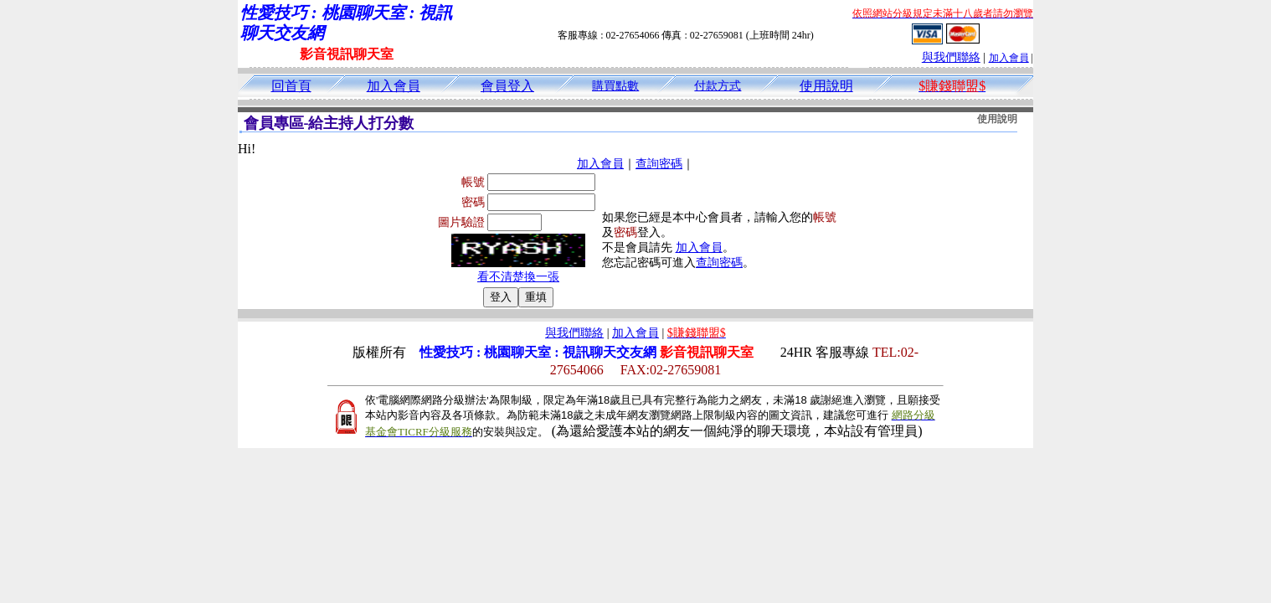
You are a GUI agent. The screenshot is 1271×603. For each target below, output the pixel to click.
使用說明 (826, 86)
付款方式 (717, 86)
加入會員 (1009, 58)
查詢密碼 (659, 163)
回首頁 (291, 86)
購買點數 (615, 86)
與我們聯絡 (951, 57)
